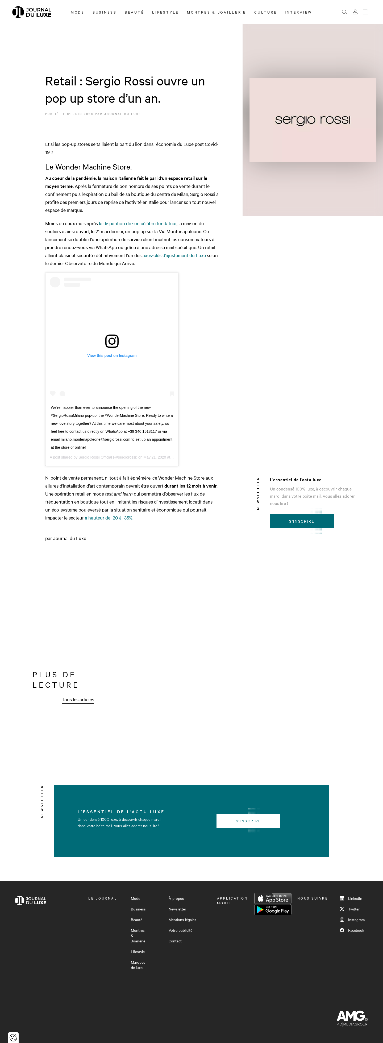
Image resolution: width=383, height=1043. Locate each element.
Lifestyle (165, 12)
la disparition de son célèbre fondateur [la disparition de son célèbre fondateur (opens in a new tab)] (138, 223)
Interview (298, 12)
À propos (176, 898)
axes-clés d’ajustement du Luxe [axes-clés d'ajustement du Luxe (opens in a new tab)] (175, 255)
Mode (78, 12)
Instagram (352, 919)
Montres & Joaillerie (216, 12)
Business (105, 12)
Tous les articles (78, 699)
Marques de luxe (138, 964)
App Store (273, 898)
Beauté (134, 12)
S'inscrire (301, 521)
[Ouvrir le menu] (365, 12)
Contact (175, 940)
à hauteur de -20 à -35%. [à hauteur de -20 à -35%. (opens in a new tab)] (109, 517)
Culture (265, 12)
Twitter (350, 909)
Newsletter (177, 909)
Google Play (273, 909)
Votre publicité (180, 930)
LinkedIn (351, 898)
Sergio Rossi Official (95, 457)
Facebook (352, 930)
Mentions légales (182, 919)
